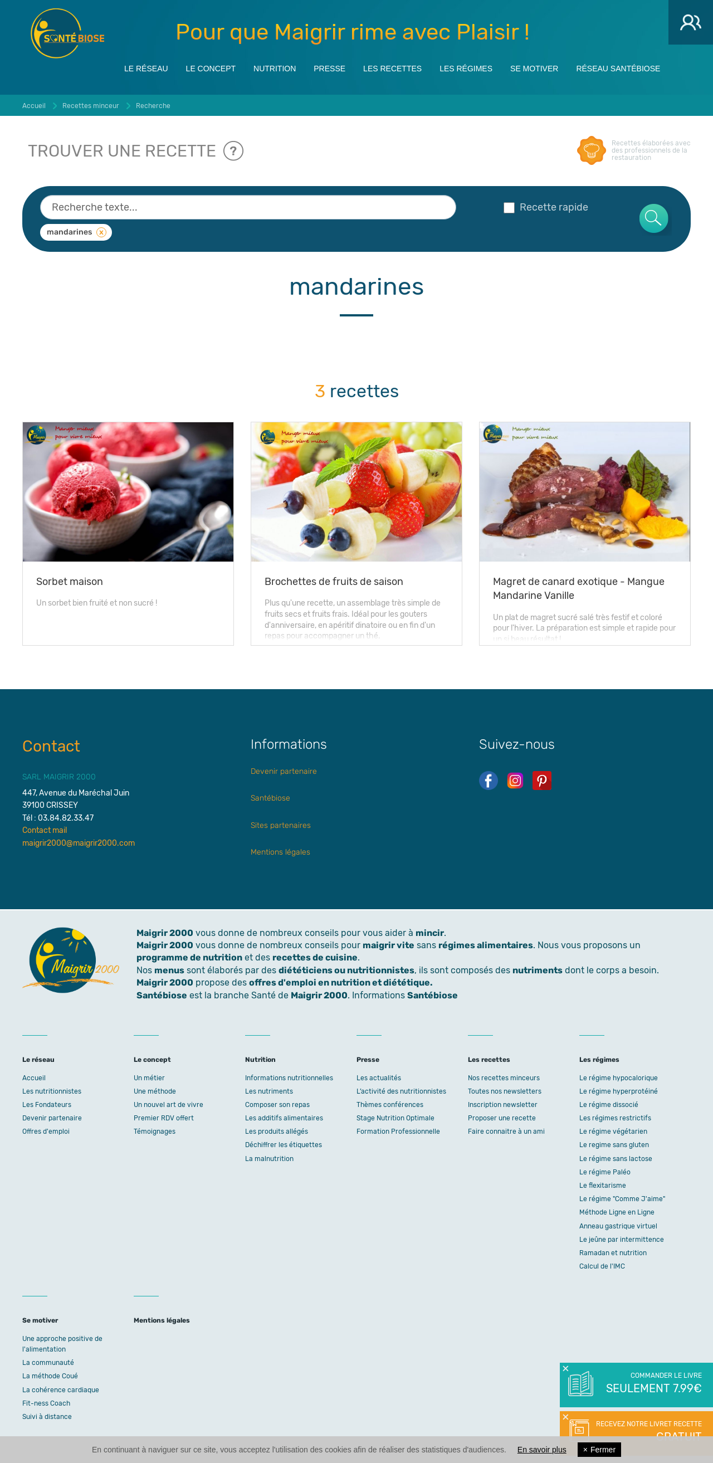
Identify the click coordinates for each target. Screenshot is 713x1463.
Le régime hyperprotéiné (618, 1091)
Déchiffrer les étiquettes (283, 1145)
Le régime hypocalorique (618, 1078)
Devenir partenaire (284, 771)
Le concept (211, 68)
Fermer (599, 1450)
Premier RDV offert (164, 1118)
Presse (329, 68)
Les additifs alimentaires (284, 1118)
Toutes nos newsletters (504, 1091)
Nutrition (274, 68)
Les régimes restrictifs (615, 1118)
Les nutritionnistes (51, 1091)
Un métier (149, 1078)
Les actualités (378, 1078)
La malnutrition (269, 1159)
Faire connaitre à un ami (506, 1131)
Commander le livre (653, 1384)
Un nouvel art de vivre (168, 1105)
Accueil (34, 1078)
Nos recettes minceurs (504, 1078)
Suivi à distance (47, 1417)
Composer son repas (277, 1105)
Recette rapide (546, 207)
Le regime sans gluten (614, 1145)
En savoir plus (542, 1449)
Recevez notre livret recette (647, 1432)
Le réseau (146, 68)
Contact (51, 746)
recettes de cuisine (315, 957)
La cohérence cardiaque (60, 1390)
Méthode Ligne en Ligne (617, 1212)
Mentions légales (280, 852)
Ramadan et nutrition (613, 1253)
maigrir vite (388, 945)
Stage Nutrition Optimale (395, 1118)
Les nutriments (269, 1091)
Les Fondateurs (46, 1105)
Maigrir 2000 (67, 33)
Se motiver (534, 68)
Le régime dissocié (608, 1105)
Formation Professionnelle (398, 1131)
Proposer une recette (502, 1118)
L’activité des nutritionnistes (401, 1091)
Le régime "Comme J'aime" (622, 1199)
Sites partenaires (281, 825)
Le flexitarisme (602, 1185)
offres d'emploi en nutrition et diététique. (341, 982)
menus (169, 970)
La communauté (48, 1363)
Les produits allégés (276, 1131)
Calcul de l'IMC (602, 1266)
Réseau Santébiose (618, 68)
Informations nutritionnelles (289, 1078)
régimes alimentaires (485, 945)
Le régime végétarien (613, 1131)
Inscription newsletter (503, 1105)
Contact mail (44, 830)
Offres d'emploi (46, 1131)
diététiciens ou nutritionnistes (346, 970)
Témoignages (154, 1131)
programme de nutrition (189, 957)
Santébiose (270, 798)
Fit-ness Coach (46, 1403)
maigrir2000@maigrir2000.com (78, 843)
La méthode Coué (50, 1376)
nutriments (537, 970)
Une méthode (155, 1091)
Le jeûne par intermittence (621, 1239)
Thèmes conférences (389, 1105)
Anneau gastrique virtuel (618, 1226)
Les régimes (465, 68)
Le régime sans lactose (615, 1159)
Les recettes (392, 68)
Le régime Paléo (605, 1172)
